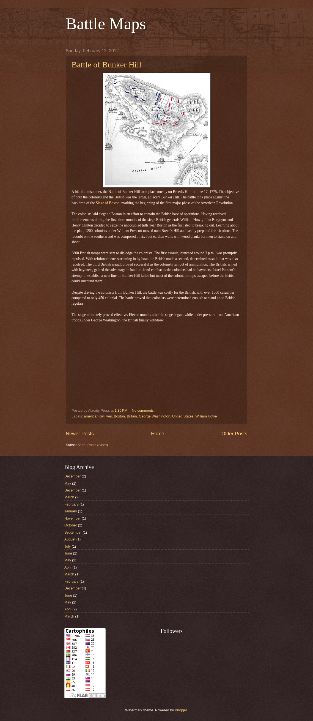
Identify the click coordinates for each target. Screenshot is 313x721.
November (72, 518)
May (67, 483)
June (68, 553)
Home (157, 433)
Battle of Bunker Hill (106, 64)
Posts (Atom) (97, 445)
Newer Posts (80, 433)
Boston (119, 416)
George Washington (154, 416)
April (68, 567)
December (72, 476)
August (69, 539)
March (69, 497)
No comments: (144, 410)
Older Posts (234, 433)
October (70, 525)
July (67, 546)
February (71, 504)
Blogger (181, 710)
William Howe (206, 416)
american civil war (98, 416)
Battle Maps (106, 24)
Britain (132, 416)
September (73, 532)
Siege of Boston (107, 203)
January (70, 511)
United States (182, 416)
